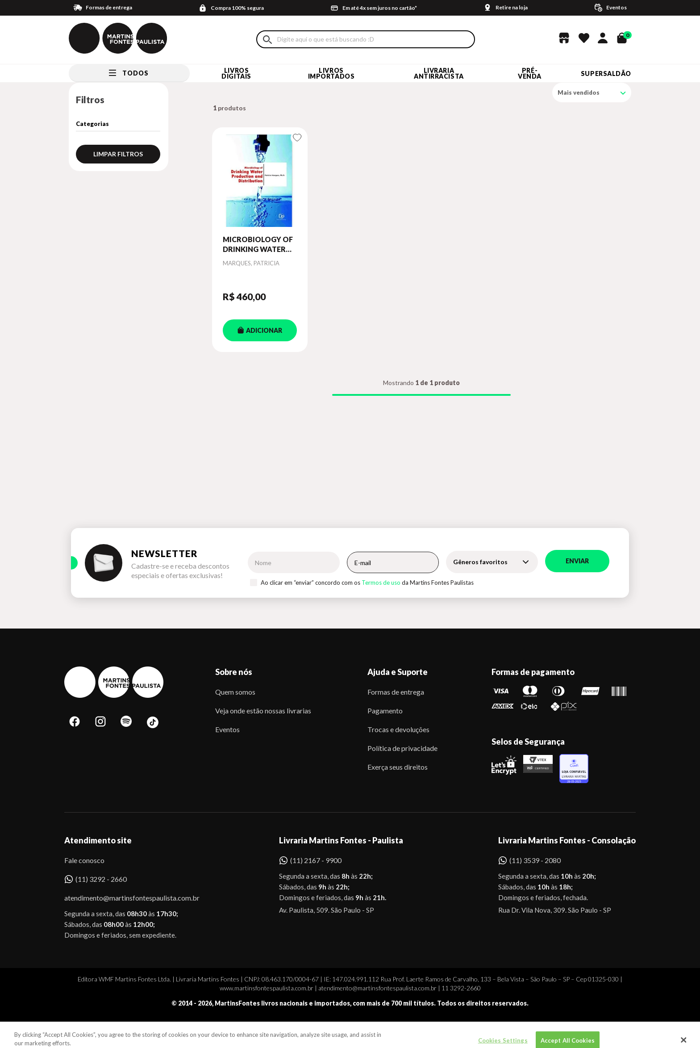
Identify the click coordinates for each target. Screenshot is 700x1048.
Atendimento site (98, 840)
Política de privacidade (402, 748)
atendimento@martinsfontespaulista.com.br (123, 897)
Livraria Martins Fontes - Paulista (341, 840)
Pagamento (385, 710)
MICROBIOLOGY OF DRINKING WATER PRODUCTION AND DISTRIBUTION (258, 245)
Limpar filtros (118, 154)
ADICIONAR (260, 330)
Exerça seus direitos (397, 767)
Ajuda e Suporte (397, 672)
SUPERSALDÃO (606, 73)
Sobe (82, 1027)
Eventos (227, 729)
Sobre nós (233, 672)
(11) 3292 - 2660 (101, 879)
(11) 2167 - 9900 (316, 860)
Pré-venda (530, 73)
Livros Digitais (236, 73)
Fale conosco (84, 860)
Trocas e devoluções (398, 729)
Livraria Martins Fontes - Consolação (567, 840)
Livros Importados (331, 73)
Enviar (577, 561)
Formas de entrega (395, 691)
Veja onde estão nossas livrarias (263, 710)
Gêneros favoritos (480, 562)
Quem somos (235, 691)
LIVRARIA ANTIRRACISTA (439, 73)
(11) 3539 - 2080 (535, 860)
